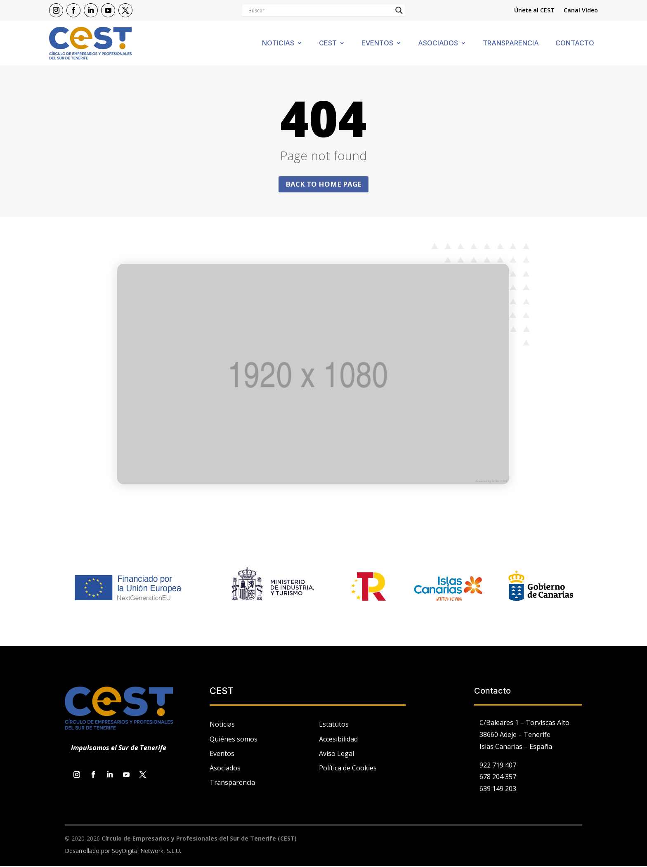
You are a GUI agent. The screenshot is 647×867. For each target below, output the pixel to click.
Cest (328, 43)
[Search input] (320, 10)
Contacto (574, 43)
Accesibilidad (338, 739)
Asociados (438, 43)
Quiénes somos (233, 739)
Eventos (377, 43)
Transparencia (511, 43)
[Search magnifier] (399, 10)
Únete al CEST (534, 10)
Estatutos (334, 725)
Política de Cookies (348, 769)
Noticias (278, 43)
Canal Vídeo (581, 10)
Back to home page (323, 185)
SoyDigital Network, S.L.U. (146, 852)
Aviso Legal (336, 754)
